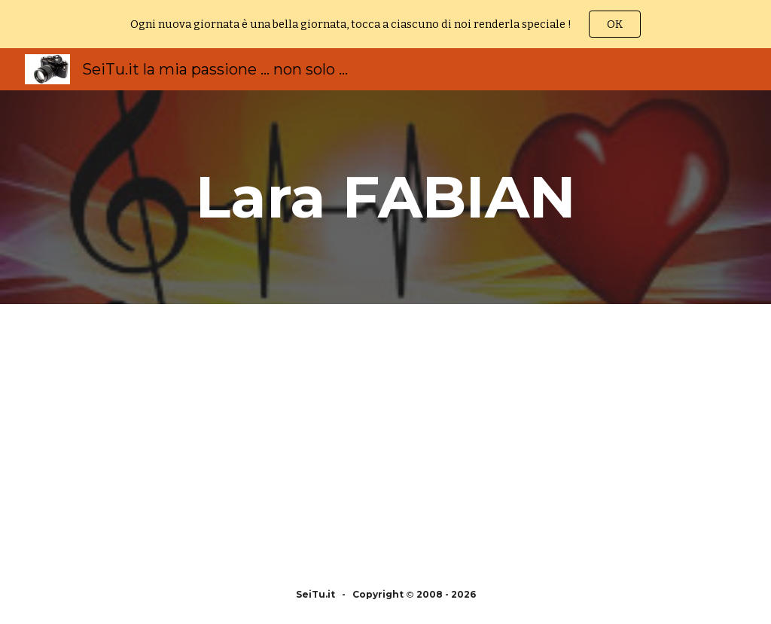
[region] (385, 24)
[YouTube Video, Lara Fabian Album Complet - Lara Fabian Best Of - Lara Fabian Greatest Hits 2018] (561, 434)
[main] (386, 197)
